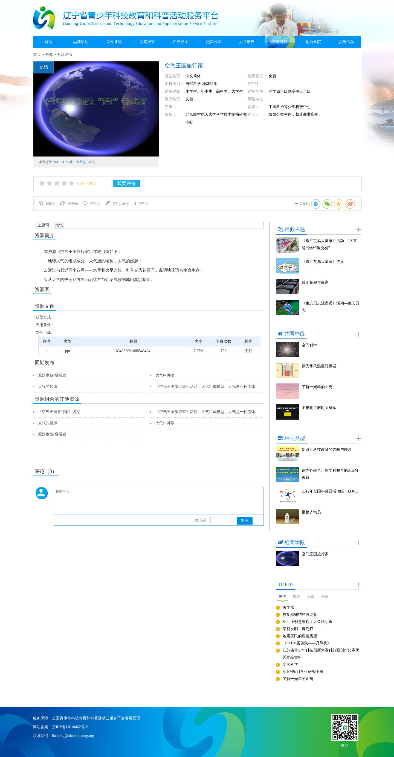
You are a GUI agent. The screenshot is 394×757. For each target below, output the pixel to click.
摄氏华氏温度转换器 (319, 366)
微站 (345, 745)
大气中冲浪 (165, 375)
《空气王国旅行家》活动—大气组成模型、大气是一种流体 (205, 387)
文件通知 (114, 42)
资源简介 (44, 235)
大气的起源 (47, 387)
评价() (141, 204)
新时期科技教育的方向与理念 (327, 450)
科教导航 (280, 42)
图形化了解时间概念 (319, 408)
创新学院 (313, 42)
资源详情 (64, 55)
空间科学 (309, 345)
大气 (59, 225)
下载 (248, 351)
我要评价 (126, 183)
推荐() (69, 204)
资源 (49, 55)
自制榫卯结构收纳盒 (300, 615)
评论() (91, 204)
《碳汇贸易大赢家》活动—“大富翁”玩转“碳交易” (329, 244)
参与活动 (346, 42)
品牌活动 (80, 42)
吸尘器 (288, 607)
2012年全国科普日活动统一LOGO (330, 491)
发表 (244, 521)
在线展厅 (180, 42)
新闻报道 (147, 42)
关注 (282, 596)
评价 (325, 596)
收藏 (310, 596)
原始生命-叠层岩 (52, 375)
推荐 (296, 596)
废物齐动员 (311, 512)
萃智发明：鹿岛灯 (298, 629)
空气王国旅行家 (315, 554)
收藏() (47, 204)
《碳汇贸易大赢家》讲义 (323, 262)
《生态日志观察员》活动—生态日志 (330, 306)
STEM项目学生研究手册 (303, 672)
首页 (48, 42)
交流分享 (213, 42)
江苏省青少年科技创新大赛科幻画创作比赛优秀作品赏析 (321, 653)
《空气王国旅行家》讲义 (59, 412)
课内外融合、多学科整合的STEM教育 (330, 474)
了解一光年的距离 (317, 387)
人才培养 (246, 42)
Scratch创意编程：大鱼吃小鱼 (307, 622)
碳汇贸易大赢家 (315, 282)
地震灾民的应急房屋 (300, 636)
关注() (117, 204)
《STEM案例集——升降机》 (307, 643)
